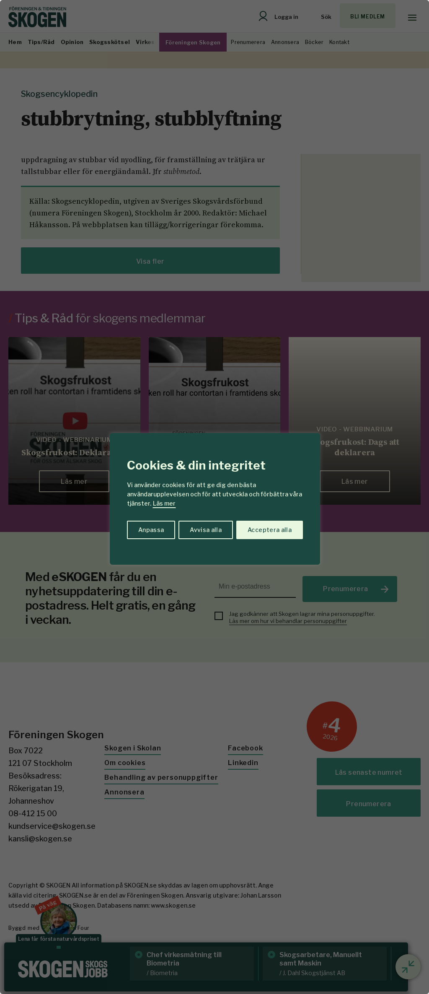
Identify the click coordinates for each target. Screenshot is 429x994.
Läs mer (164, 503)
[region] (214, 497)
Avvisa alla (206, 529)
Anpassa (151, 529)
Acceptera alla (270, 529)
